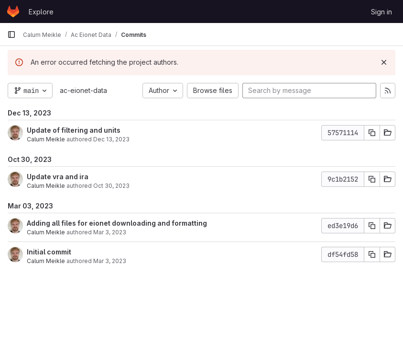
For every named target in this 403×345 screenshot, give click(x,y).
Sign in (381, 12)
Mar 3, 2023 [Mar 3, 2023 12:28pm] (109, 260)
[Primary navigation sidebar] (11, 34)
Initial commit (49, 252)
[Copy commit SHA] (372, 132)
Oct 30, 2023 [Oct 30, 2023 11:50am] (111, 185)
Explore (41, 12)
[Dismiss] (384, 62)
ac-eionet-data (83, 90)
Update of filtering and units (73, 130)
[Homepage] (13, 11)
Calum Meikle (46, 139)
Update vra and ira (57, 176)
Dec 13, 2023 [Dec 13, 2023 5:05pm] (111, 139)
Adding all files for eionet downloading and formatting (117, 223)
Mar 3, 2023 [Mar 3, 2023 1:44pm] (109, 232)
